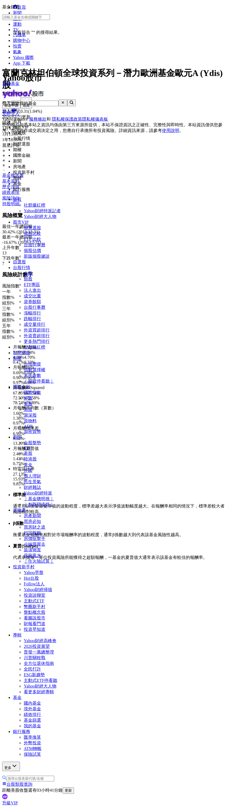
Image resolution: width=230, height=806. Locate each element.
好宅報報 (32, 532)
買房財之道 (34, 527)
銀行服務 (21, 731)
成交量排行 (34, 324)
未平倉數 (32, 375)
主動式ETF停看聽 (40, 680)
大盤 (28, 273)
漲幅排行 (32, 313)
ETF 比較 (32, 239)
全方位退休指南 (39, 663)
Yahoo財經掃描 (38, 589)
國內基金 (32, 703)
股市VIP (21, 222)
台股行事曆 (34, 245)
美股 (28, 404)
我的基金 (32, 726)
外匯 (28, 398)
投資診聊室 (34, 595)
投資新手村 (24, 567)
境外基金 (32, 709)
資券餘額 (32, 301)
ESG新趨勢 (34, 674)
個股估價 (32, 250)
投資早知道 (34, 629)
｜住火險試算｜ (39, 561)
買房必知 (32, 521)
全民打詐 (32, 669)
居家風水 (32, 555)
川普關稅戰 (34, 657)
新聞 (17, 437)
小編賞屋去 (34, 544)
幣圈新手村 (34, 606)
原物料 (30, 421)
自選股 (19, 262)
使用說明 (170, 130)
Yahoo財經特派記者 (42, 210)
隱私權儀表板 (95, 119)
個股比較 (32, 233)
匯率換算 (32, 737)
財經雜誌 (32, 487)
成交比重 (32, 296)
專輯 (17, 635)
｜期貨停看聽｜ (39, 381)
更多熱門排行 (37, 341)
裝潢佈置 (32, 550)
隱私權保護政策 (67, 119)
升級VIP (10, 803)
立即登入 (10, 113)
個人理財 (32, 476)
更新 (68, 790)
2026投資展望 (37, 646)
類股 (28, 279)
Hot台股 (31, 578)
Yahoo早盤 (33, 572)
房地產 (19, 510)
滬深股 (30, 415)
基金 (17, 697)
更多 (11, 766)
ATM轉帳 (33, 748)
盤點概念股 (34, 612)
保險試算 (32, 754)
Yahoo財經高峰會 (40, 640)
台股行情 (21, 267)
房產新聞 (32, 515)
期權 (17, 358)
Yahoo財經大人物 (40, 216)
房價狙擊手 (34, 538)
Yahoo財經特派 (38, 493)
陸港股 (30, 459)
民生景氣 (32, 481)
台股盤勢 (32, 442)
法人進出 (32, 290)
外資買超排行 (37, 330)
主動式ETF (34, 601)
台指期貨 (32, 364)
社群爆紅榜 (34, 205)
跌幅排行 (32, 318)
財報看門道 (34, 623)
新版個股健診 (37, 256)
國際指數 (32, 392)
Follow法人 (34, 584)
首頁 (17, 199)
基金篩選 (32, 720)
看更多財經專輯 (39, 691)
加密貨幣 (32, 431)
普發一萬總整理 (39, 652)
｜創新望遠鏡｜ (39, 504)
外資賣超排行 (37, 335)
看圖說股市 (34, 618)
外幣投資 (32, 743)
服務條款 (37, 119)
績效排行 (32, 714)
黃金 (28, 464)
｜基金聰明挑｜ (39, 498)
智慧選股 (32, 227)
